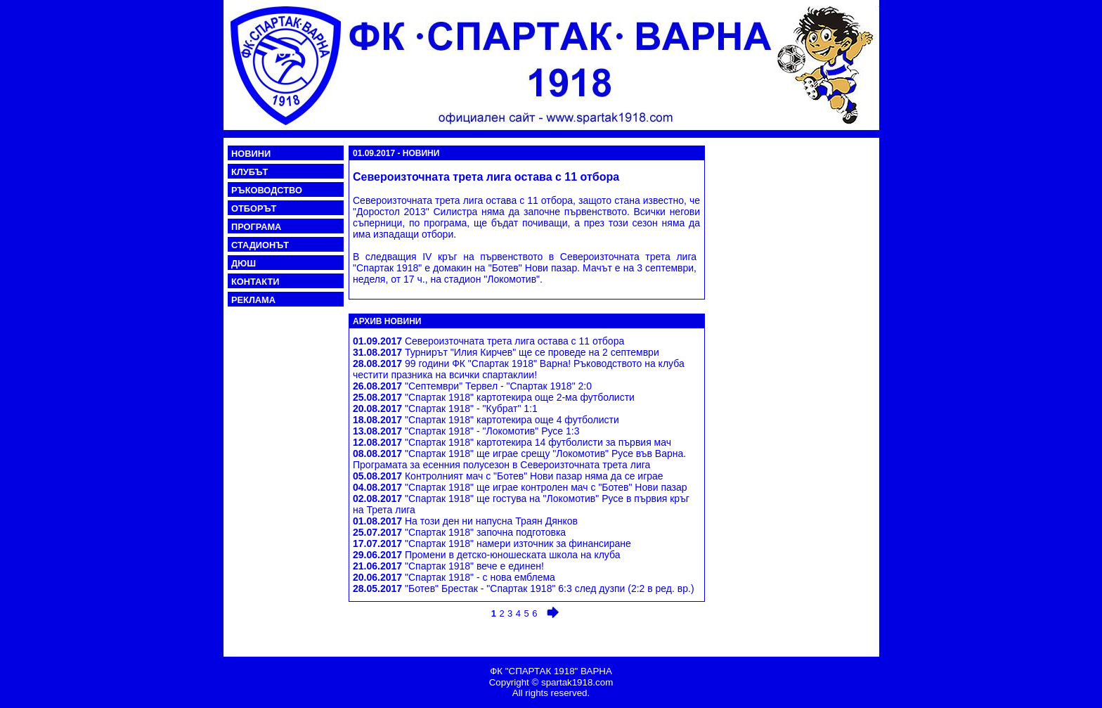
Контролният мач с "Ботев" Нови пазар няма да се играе (508, 476)
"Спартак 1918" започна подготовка (459, 532)
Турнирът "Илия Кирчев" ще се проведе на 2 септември (506, 352)
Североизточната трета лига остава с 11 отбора (488, 341)
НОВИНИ (251, 153)
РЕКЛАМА (253, 300)
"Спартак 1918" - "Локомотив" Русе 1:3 (466, 431)
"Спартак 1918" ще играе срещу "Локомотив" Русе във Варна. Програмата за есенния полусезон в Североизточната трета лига (519, 459)
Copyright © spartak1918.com (551, 682)
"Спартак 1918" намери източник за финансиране (492, 543)
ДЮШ (243, 263)
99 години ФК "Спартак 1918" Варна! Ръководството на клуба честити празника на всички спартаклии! (519, 369)
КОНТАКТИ (255, 281)
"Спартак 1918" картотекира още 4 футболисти (486, 419)
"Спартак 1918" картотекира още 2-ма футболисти (494, 397)
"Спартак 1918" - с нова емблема (454, 577)
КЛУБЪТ (249, 172)
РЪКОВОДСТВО (266, 190)
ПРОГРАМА (256, 226)
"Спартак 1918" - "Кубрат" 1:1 (445, 408)
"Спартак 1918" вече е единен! (448, 566)
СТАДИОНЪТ (260, 245)
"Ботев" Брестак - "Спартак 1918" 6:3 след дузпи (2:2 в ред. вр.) (523, 588)
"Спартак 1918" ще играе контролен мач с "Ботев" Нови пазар (520, 487)
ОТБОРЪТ (253, 208)
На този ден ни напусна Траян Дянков (465, 521)
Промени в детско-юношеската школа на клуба (486, 554)
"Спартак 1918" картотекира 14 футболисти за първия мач (512, 442)
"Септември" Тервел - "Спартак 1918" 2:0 (472, 386)
